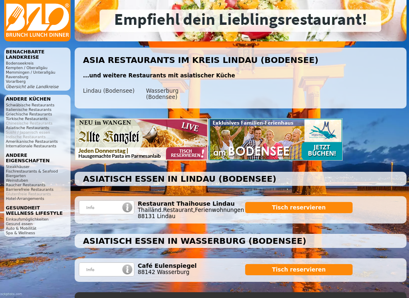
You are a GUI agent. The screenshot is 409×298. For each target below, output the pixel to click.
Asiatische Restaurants (27, 127)
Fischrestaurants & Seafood (32, 171)
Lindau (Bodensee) (108, 91)
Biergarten (16, 175)
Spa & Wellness (20, 233)
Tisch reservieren (299, 207)
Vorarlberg (16, 81)
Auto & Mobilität (21, 228)
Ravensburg (17, 76)
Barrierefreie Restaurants (30, 189)
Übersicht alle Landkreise (32, 86)
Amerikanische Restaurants (32, 141)
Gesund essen (19, 223)
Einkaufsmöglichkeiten (27, 219)
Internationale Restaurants (31, 146)
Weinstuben (17, 180)
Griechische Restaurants (29, 114)
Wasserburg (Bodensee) (162, 94)
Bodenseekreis (20, 63)
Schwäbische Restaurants (30, 105)
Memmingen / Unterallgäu (30, 72)
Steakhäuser (17, 166)
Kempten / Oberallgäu (26, 67)
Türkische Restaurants (27, 118)
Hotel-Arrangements (25, 198)
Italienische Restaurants (28, 109)
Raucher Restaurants (26, 185)
